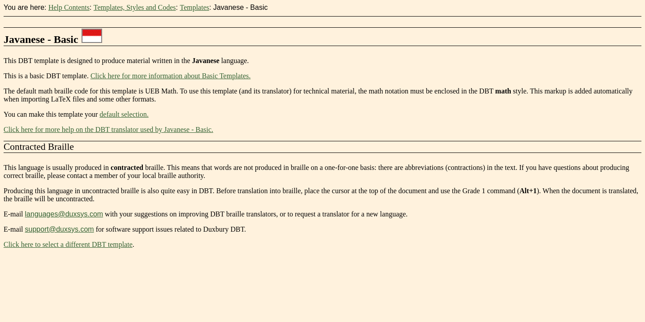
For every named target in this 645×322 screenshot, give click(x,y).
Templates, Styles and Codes (135, 7)
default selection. (123, 114)
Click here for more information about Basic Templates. (170, 76)
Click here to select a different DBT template (68, 244)
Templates (194, 7)
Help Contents (69, 7)
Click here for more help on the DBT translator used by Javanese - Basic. (108, 129)
